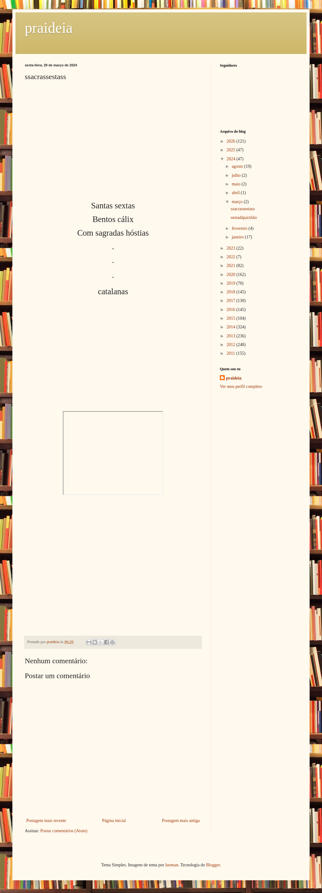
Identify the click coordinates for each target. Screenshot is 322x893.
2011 (231, 353)
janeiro (238, 237)
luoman (171, 865)
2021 (232, 265)
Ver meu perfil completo (241, 386)
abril (236, 192)
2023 (232, 248)
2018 (232, 292)
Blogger (213, 865)
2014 (232, 327)
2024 (232, 159)
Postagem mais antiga (181, 820)
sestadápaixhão (244, 217)
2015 (232, 318)
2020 (232, 274)
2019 (232, 283)
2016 (232, 309)
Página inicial (114, 820)
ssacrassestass (243, 209)
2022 (232, 257)
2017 (232, 300)
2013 (232, 336)
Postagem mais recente (46, 820)
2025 (232, 150)
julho (237, 175)
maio (237, 184)
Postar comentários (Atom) (63, 831)
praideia (49, 28)
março (237, 201)
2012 (232, 344)
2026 (232, 141)
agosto (238, 166)
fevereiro (240, 228)
